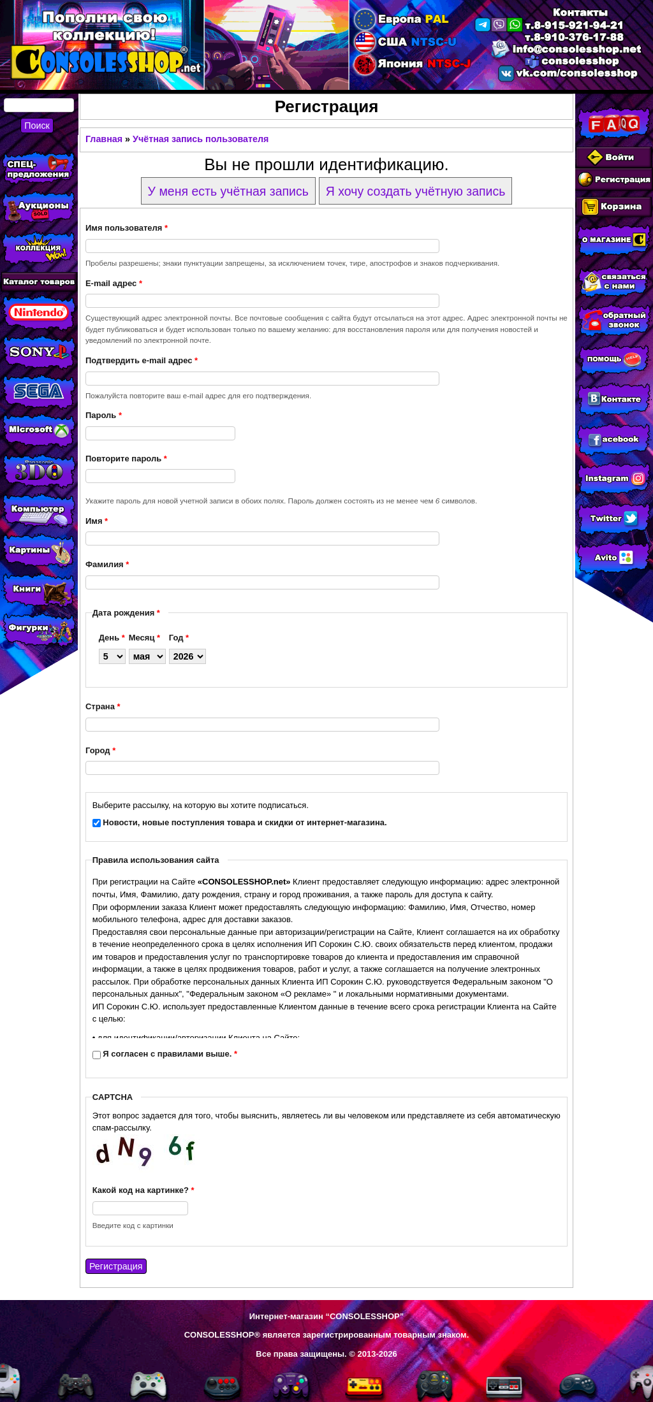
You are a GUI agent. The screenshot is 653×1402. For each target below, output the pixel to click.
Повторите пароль (126, 458)
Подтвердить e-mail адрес (141, 360)
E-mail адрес (113, 283)
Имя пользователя (126, 228)
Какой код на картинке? (143, 1190)
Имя (96, 521)
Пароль (103, 415)
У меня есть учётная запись (228, 191)
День (112, 637)
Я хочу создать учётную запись (416, 191)
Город (100, 750)
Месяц (144, 637)
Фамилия (107, 564)
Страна (103, 706)
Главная (103, 139)
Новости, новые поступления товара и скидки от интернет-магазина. (244, 822)
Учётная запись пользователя (200, 139)
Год (179, 637)
